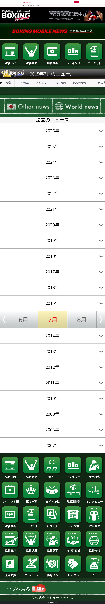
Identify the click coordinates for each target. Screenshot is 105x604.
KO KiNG (23, 82)
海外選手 (52, 549)
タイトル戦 (52, 500)
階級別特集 (73, 500)
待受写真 (52, 525)
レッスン (73, 574)
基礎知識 (10, 574)
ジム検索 (73, 525)
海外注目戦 (73, 549)
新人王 (52, 475)
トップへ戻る (24, 589)
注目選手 (94, 525)
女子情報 (61, 82)
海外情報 (94, 549)
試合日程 (10, 62)
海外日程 (10, 549)
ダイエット (42, 82)
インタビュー (94, 500)
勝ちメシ (52, 574)
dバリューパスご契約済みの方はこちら (31, 5)
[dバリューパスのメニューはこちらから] (80, 2)
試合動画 (10, 525)
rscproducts (79, 82)
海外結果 (31, 549)
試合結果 (31, 62)
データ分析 (94, 62)
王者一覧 (31, 500)
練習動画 (52, 62)
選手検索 (94, 475)
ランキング (73, 62)
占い (94, 574)
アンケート (31, 574)
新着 (8, 82)
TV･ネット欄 (10, 500)
